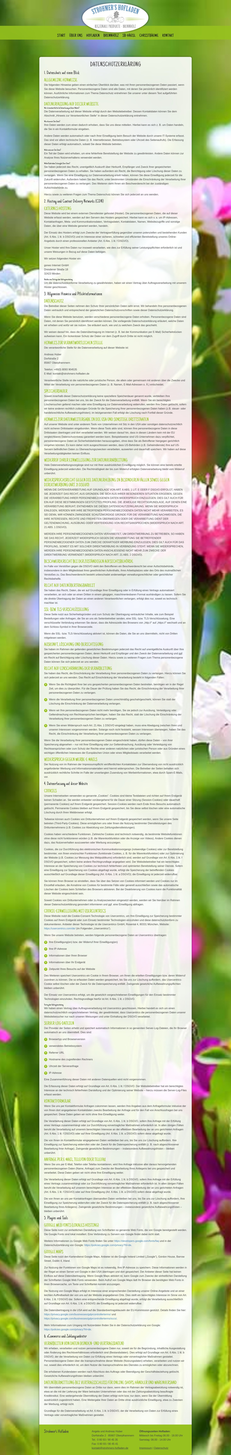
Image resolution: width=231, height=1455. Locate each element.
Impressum (145, 1448)
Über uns (75, 36)
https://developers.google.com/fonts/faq (136, 1241)
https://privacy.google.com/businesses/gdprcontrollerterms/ (77, 1314)
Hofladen (93, 36)
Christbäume (148, 36)
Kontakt (168, 36)
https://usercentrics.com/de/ (60, 928)
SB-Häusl (129, 36)
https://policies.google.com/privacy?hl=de (107, 1245)
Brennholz (111, 36)
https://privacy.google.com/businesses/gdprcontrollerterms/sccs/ (80, 1318)
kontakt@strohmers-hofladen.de (110, 1448)
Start (61, 36)
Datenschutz (161, 1448)
